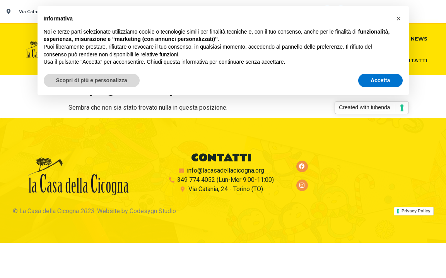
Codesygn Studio (153, 211)
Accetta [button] (380, 80)
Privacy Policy (416, 210)
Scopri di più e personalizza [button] (91, 80)
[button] (399, 18)
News (419, 39)
